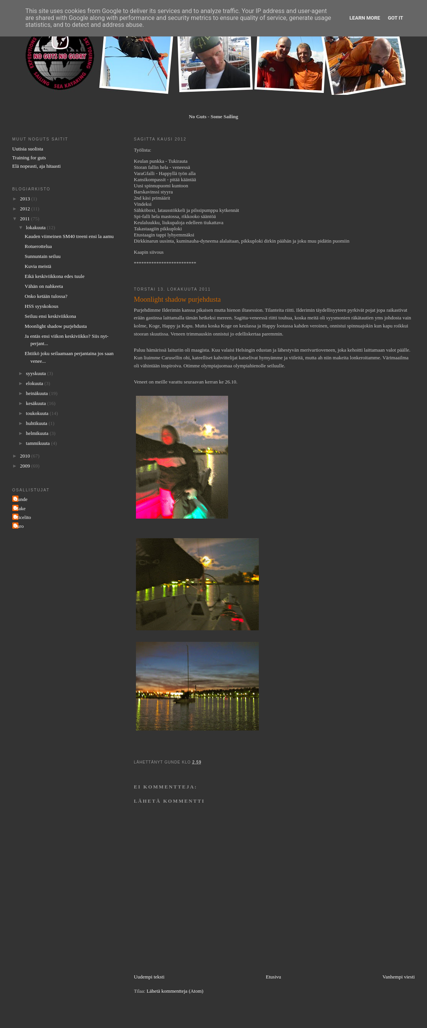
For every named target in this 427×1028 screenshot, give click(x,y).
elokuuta (35, 383)
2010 (25, 456)
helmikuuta (38, 433)
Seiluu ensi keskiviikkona (50, 316)
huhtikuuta (37, 423)
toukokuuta (38, 413)
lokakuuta (36, 227)
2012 (25, 209)
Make (20, 508)
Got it (395, 18)
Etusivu (273, 977)
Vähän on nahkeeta (44, 286)
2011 (25, 218)
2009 (25, 466)
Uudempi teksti (149, 977)
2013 (25, 199)
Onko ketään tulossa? (46, 296)
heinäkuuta (37, 393)
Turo (19, 526)
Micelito (22, 517)
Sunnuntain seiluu (43, 256)
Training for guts (29, 157)
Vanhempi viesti (398, 977)
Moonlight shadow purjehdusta (56, 326)
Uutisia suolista (27, 149)
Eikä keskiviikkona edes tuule (54, 276)
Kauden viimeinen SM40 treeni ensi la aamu (69, 236)
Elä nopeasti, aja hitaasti (36, 166)
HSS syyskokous (41, 306)
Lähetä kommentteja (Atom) (175, 991)
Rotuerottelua (38, 246)
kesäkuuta (36, 403)
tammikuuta (38, 443)
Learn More (364, 18)
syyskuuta (36, 373)
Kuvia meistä (38, 266)
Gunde (21, 499)
